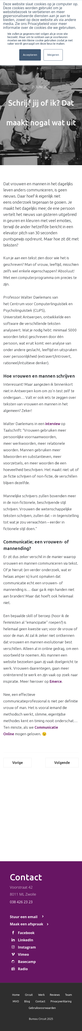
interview (52, 424)
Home (16, 994)
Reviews (55, 994)
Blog (27, 1001)
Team (68, 994)
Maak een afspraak (26, 924)
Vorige (17, 763)
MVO (16, 1001)
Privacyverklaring (61, 1001)
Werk (41, 994)
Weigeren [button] (53, 54)
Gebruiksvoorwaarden (42, 1007)
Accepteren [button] (30, 54)
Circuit (29, 994)
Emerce (56, 681)
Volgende (62, 763)
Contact (40, 1001)
